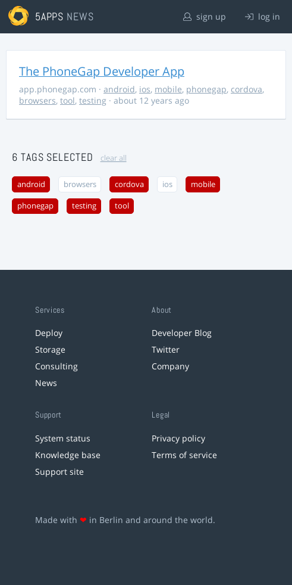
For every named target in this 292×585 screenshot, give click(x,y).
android (119, 89)
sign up (204, 16)
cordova (246, 89)
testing (92, 100)
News (46, 382)
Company (170, 366)
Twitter (166, 349)
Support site (59, 471)
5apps (49, 16)
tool (67, 100)
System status (62, 438)
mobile (168, 89)
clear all (114, 158)
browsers (37, 100)
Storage (50, 349)
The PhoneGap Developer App (101, 71)
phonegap (206, 89)
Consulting (56, 366)
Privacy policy (178, 438)
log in (262, 16)
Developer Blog (182, 332)
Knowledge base (68, 454)
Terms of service (184, 454)
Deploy (48, 332)
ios (144, 89)
